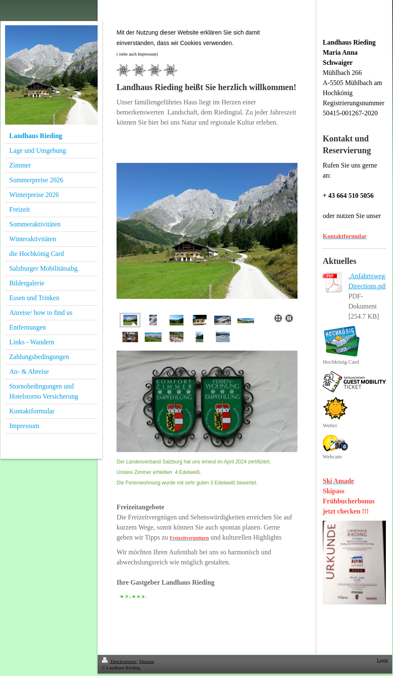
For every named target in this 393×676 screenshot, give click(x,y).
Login (382, 660)
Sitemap (146, 661)
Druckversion (119, 661)
